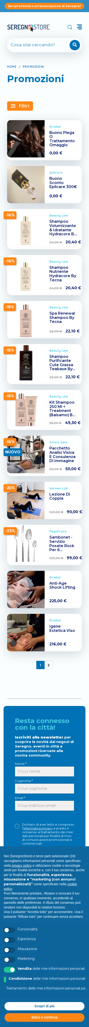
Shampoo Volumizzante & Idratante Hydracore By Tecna (62, 229)
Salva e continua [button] (44, 1017)
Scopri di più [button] (44, 1006)
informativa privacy (38, 828)
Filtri (20, 106)
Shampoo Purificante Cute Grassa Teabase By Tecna (61, 364)
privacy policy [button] (22, 865)
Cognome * (24, 781)
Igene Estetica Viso (62, 628)
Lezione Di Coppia (59, 496)
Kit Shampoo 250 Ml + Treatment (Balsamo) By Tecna (62, 410)
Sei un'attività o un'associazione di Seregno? (44, 6)
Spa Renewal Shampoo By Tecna (62, 317)
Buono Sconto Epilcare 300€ (63, 182)
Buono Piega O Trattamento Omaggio (62, 138)
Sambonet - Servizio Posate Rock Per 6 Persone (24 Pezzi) (61, 547)
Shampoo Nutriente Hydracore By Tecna (62, 273)
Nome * (21, 764)
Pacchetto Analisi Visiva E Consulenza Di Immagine (62, 454)
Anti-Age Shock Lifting (62, 585)
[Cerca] (31, 45)
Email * (20, 798)
